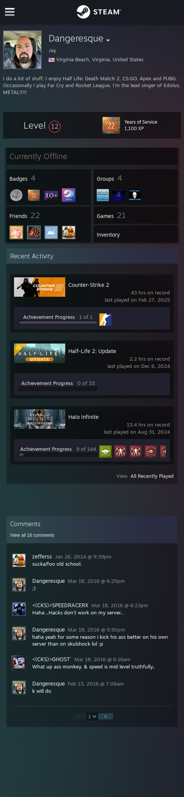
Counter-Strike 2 (88, 285)
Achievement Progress (49, 317)
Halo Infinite (83, 417)
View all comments (32, 535)
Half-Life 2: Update (92, 351)
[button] (42, 125)
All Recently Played (152, 476)
